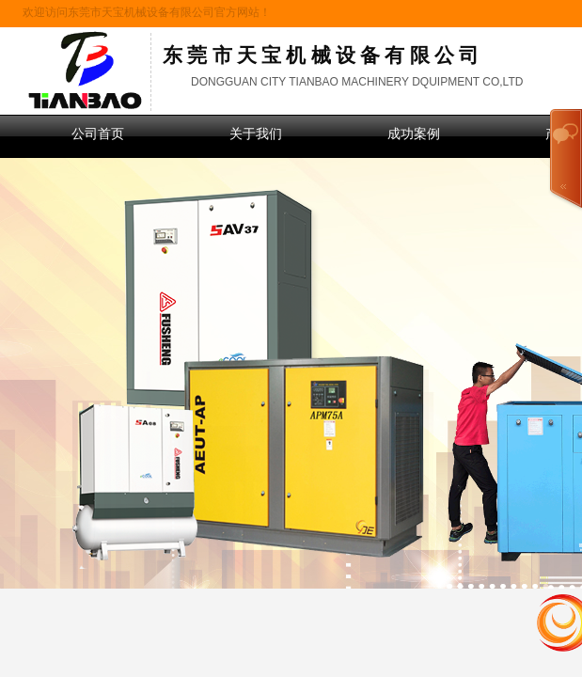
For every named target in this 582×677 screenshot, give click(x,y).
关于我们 (255, 134)
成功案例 (413, 134)
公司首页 (97, 134)
